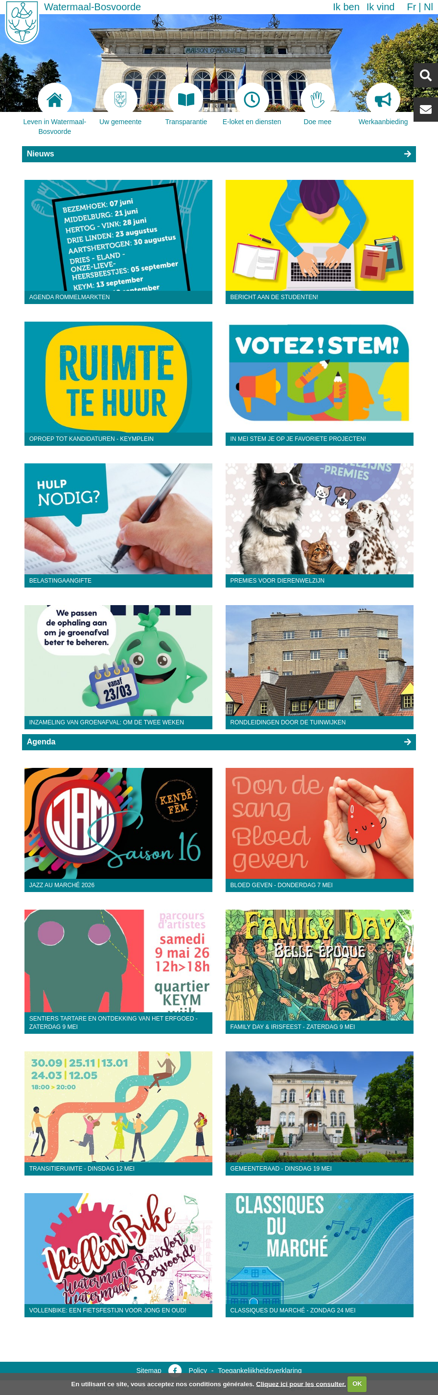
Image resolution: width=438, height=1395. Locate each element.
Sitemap (148, 1370)
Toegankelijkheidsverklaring (259, 1370)
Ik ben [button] (346, 6)
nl (428, 6)
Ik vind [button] (381, 6)
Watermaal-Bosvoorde (92, 6)
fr (411, 6)
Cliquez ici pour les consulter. (301, 1383)
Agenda (41, 742)
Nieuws (40, 154)
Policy (198, 1370)
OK (357, 1383)
